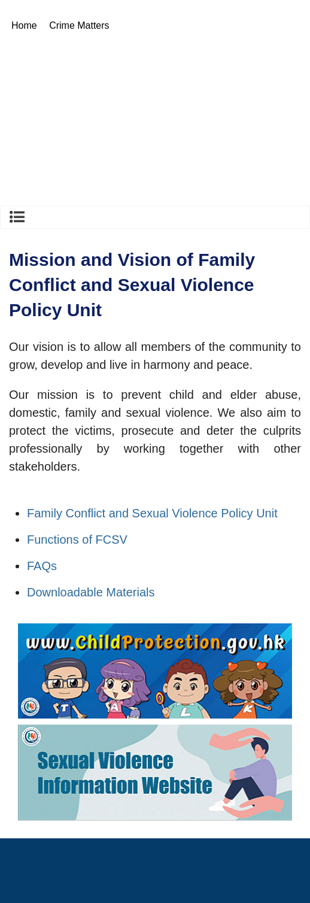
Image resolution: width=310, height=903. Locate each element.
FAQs (42, 565)
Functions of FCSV (77, 539)
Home (24, 25)
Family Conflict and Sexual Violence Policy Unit (152, 513)
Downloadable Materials (90, 592)
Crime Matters (79, 25)
